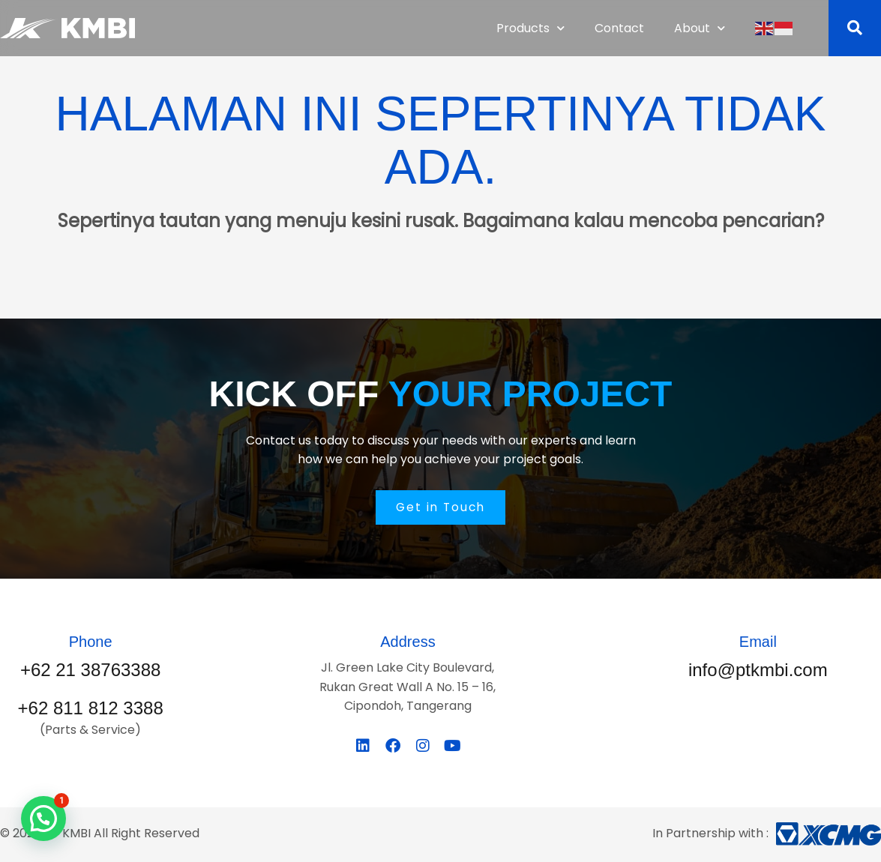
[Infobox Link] (90, 658)
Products (530, 28)
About (699, 28)
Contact (619, 28)
